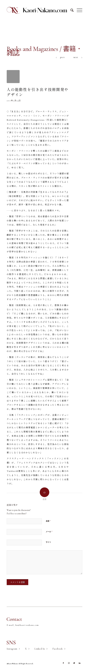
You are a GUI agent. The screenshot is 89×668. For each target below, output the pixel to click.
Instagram (12, 648)
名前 (48, 521)
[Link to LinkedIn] (79, 663)
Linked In (39, 648)
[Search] (70, 10)
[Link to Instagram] (68, 663)
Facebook (57, 648)
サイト (48, 542)
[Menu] (78, 10)
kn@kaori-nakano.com (27, 625)
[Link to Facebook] (63, 663)
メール (49, 531)
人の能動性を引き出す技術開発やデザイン (38, 92)
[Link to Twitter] (74, 663)
